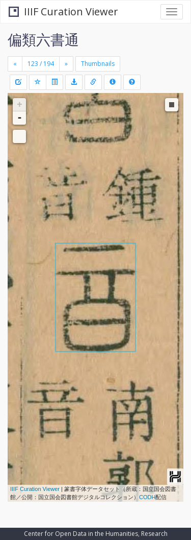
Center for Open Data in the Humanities (81, 533)
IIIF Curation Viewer (63, 11)
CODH (147, 497)
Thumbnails (98, 63)
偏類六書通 (43, 39)
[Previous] (15, 64)
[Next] (66, 64)
